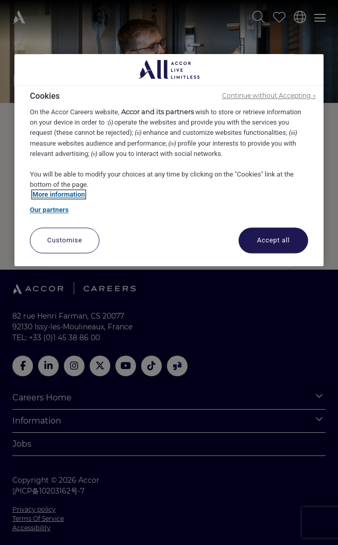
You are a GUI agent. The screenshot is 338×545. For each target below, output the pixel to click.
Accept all (273, 240)
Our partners (49, 210)
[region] (169, 160)
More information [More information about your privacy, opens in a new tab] (58, 195)
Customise (64, 240)
